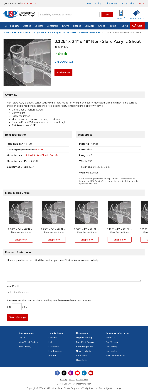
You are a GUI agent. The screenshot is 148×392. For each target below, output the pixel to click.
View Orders (28, 342)
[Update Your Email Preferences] (91, 373)
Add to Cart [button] (63, 72)
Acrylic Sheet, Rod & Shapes (47, 32)
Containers (52, 25)
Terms (72, 379)
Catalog (94, 3)
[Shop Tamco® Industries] (121, 14)
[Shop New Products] (135, 14)
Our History (111, 346)
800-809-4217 (30, 3)
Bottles (27, 25)
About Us (111, 337)
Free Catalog (85, 342)
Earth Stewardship (115, 355)
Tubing (124, 25)
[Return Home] (21, 15)
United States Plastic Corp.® (41, 155)
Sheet (101, 25)
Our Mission (112, 342)
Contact (53, 337)
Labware (89, 25)
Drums (65, 25)
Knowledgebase (84, 346)
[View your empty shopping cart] (137, 25)
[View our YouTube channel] (77, 373)
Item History (25, 346)
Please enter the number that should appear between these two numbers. (49, 300)
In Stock (60, 54)
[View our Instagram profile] (71, 373)
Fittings (77, 25)
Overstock (81, 360)
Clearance (111, 3)
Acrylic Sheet (69, 32)
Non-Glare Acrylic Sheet (90, 32)
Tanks (113, 25)
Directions (54, 346)
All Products (12, 25)
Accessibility (82, 379)
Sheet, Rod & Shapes (22, 32)
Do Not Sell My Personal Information (74, 383)
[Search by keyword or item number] (72, 14)
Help (51, 342)
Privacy (63, 379)
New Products (83, 351)
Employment (55, 351)
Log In (141, 3)
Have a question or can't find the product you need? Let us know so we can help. (53, 260)
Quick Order (127, 3)
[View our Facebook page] (57, 373)
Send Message (18, 317)
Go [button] (107, 14)
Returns (52, 355)
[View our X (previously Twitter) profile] (64, 373)
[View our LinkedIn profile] (84, 373)
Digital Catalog (84, 337)
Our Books (111, 351)
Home (6, 32)
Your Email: (13, 286)
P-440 (39, 149)
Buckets (39, 25)
